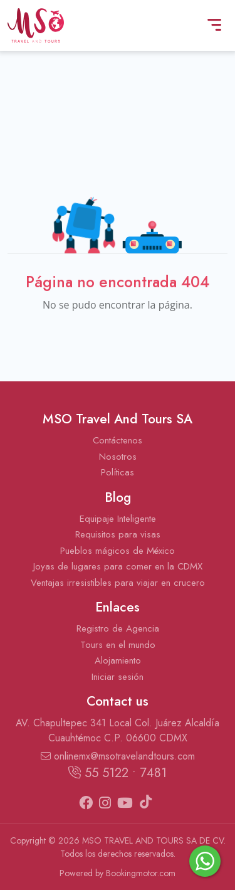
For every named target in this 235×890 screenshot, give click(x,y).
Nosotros (118, 457)
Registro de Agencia (117, 628)
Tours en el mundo (117, 645)
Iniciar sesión (117, 677)
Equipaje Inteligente (118, 519)
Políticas (117, 472)
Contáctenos (117, 440)
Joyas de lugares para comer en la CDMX (117, 566)
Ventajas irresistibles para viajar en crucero (118, 583)
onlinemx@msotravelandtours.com (118, 756)
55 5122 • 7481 (117, 773)
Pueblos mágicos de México (117, 551)
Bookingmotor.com (140, 873)
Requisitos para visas (117, 534)
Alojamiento (118, 660)
